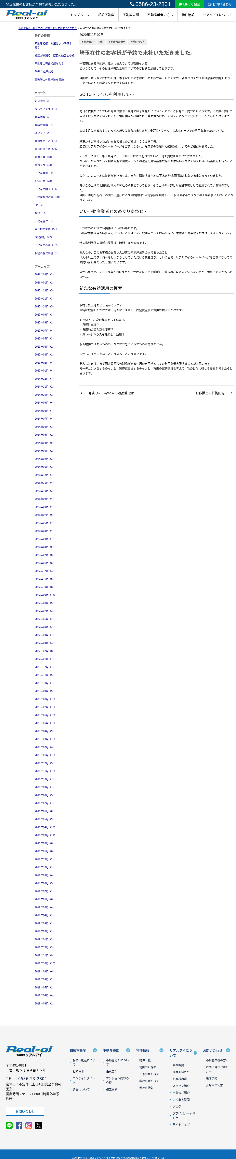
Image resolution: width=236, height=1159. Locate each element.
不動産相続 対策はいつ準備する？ (53, 45)
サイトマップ (181, 1124)
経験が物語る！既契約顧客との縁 (54, 55)
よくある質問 (181, 1099)
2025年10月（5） (45, 306)
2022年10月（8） (45, 587)
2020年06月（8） (45, 811)
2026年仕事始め (44, 71)
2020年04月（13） (46, 827)
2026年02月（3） (45, 274)
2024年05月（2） (45, 434)
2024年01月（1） (45, 466)
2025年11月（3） (45, 298)
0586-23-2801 (150, 4)
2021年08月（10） (46, 699)
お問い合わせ (220, 4)
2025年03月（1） (45, 354)
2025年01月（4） (45, 370)
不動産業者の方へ (160, 14)
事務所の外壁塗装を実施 (49, 79)
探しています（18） (47, 109)
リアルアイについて (217, 14)
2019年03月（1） (45, 923)
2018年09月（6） (45, 971)
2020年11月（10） (46, 771)
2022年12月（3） (45, 571)
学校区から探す (149, 1081)
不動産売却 (131, 14)
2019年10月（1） (45, 867)
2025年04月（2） (45, 346)
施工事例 (111, 1089)
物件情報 (188, 14)
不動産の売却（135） (47, 245)
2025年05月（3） (45, 338)
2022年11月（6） (45, 579)
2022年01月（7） (45, 659)
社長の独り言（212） (47, 149)
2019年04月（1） (45, 915)
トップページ (80, 14)
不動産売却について (117, 1062)
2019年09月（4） (45, 875)
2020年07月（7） (45, 803)
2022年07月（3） (45, 611)
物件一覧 (145, 1060)
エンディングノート (84, 1080)
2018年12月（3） (45, 947)
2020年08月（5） (45, 795)
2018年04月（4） (45, 995)
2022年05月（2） (45, 627)
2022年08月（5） (45, 603)
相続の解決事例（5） (47, 253)
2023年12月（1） (45, 475)
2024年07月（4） (45, 418)
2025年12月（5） (45, 290)
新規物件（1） (43, 101)
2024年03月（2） (45, 450)
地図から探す (147, 1067)
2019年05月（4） (45, 907)
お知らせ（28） (44, 181)
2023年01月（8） (45, 563)
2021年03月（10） (46, 739)
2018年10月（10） (46, 963)
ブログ (177, 1106)
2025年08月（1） (45, 322)
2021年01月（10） (46, 755)
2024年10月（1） (45, 394)
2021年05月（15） (46, 723)
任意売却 (111, 1071)
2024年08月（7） (45, 410)
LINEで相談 (189, 4)
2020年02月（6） (45, 843)
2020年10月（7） (45, 779)
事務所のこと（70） (47, 141)
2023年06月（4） (45, 523)
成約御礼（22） (44, 237)
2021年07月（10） (46, 707)
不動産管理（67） (45, 221)
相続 (101, 42)
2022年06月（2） (45, 619)
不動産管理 (87, 42)
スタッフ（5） (43, 133)
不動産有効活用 (116, 42)
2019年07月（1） (45, 891)
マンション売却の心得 (117, 1080)
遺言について (81, 1089)
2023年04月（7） (45, 539)
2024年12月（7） (45, 378)
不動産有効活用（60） (48, 197)
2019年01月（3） (45, 939)
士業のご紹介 (181, 1092)
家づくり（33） (44, 165)
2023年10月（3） (45, 491)
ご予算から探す (149, 1074)
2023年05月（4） (45, 531)
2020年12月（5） (45, 763)
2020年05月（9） (45, 819)
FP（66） (40, 205)
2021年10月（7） (45, 683)
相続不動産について (84, 1062)
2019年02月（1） (45, 931)
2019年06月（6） (45, 899)
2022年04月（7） (45, 635)
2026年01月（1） (45, 282)
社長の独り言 (137, 42)
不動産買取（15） (45, 173)
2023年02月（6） (45, 555)
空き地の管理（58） (47, 229)
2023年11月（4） (45, 482)
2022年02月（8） (45, 651)
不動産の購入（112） (47, 189)
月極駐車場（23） (45, 125)
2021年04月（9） (45, 731)
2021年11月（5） (45, 675)
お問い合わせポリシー (217, 1069)
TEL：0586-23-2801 (26, 1078)
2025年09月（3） (45, 314)
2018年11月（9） (45, 955)
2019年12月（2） (45, 859)
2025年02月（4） (45, 362)
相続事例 (78, 1071)
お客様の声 (180, 1079)
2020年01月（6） (45, 851)
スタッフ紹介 (181, 1086)
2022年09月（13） (46, 595)
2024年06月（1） (45, 427)
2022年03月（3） (45, 643)
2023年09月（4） (45, 499)
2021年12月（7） (45, 667)
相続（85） (41, 213)
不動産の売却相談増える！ (50, 63)
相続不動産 (106, 14)
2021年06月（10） (46, 715)
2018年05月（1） (45, 987)
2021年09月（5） (45, 691)
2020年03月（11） (46, 835)
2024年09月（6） (45, 402)
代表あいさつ (181, 1072)
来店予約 (211, 1078)
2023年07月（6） (45, 515)
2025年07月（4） (45, 330)
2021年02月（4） (45, 747)
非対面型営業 (214, 1085)
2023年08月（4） (45, 507)
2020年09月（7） (45, 787)
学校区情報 (146, 1088)
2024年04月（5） (45, 443)
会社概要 (178, 1065)
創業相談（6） (43, 117)
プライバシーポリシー (184, 1115)
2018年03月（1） (45, 1003)
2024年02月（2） (45, 459)
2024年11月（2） (45, 386)
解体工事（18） (44, 157)
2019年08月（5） (45, 883)
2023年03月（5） (45, 547)
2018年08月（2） (45, 979)
